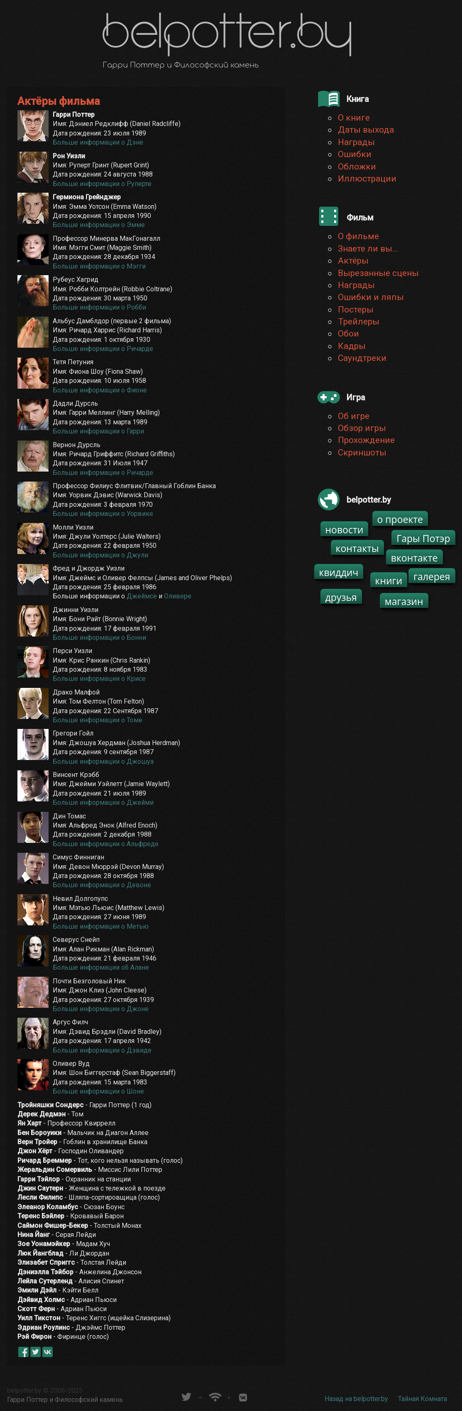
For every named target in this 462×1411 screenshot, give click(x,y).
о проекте (400, 519)
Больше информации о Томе (97, 720)
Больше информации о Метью (101, 926)
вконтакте (414, 557)
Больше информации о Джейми (103, 802)
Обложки (357, 167)
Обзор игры (362, 428)
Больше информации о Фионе (100, 390)
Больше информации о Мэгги (99, 266)
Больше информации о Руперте (102, 184)
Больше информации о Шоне (98, 1091)
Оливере (177, 596)
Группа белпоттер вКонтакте (243, 1396)
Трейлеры (358, 322)
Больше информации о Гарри (98, 431)
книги (389, 580)
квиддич (339, 572)
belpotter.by (24, 1390)
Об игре (353, 416)
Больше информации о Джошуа (103, 761)
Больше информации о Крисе (99, 679)
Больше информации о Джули (100, 555)
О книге (354, 118)
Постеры (356, 310)
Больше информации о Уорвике (103, 514)
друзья (341, 597)
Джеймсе (142, 596)
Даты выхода (366, 130)
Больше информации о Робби (99, 307)
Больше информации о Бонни (99, 637)
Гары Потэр (423, 538)
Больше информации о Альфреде (106, 844)
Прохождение (366, 440)
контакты (357, 548)
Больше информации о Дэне (99, 142)
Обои (348, 334)
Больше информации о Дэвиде (102, 1050)
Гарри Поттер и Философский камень (65, 1400)
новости (344, 529)
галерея (431, 576)
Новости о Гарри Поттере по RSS (214, 1396)
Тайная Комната (422, 1399)
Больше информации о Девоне (102, 885)
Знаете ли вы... (368, 249)
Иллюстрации (367, 179)
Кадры (352, 346)
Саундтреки (362, 358)
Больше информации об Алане (101, 967)
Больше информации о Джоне (101, 1009)
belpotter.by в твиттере (185, 1396)
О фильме (358, 236)
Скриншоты (362, 452)
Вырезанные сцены (378, 273)
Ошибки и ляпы (371, 297)
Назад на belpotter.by (356, 1399)
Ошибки (355, 154)
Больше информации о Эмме (99, 225)
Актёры (353, 261)
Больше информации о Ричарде (103, 349)
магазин (404, 601)
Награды (356, 142)
